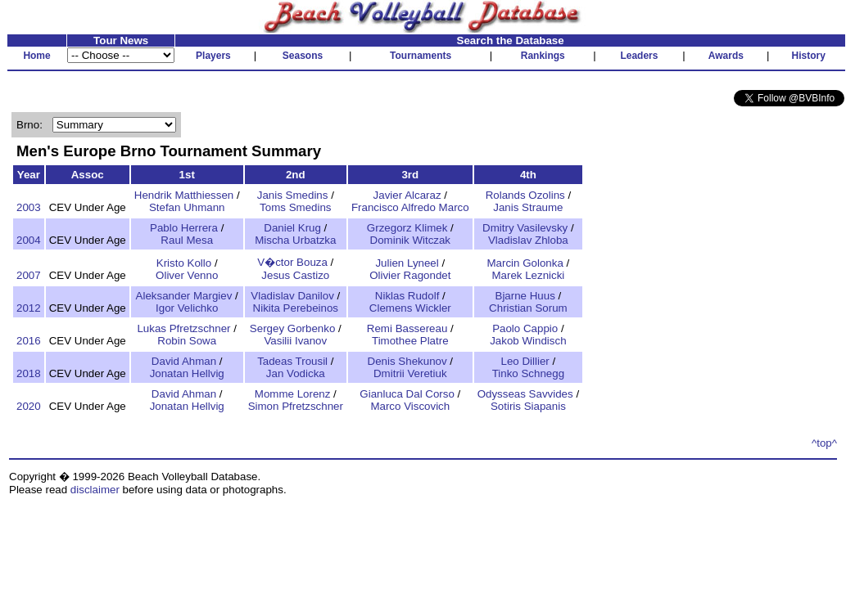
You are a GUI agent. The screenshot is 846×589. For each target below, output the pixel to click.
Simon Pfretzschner (295, 406)
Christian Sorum (528, 308)
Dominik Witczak (410, 240)
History (809, 55)
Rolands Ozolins (525, 195)
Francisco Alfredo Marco (410, 207)
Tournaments (420, 55)
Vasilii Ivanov (295, 341)
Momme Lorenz (293, 394)
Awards (726, 55)
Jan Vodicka (295, 373)
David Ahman (184, 361)
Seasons (303, 55)
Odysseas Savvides (525, 394)
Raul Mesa (187, 240)
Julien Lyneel (406, 263)
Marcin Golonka (525, 263)
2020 (28, 406)
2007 (28, 275)
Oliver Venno (187, 275)
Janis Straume (528, 207)
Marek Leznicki (527, 275)
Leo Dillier (525, 361)
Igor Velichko (187, 308)
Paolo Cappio (525, 328)
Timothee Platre (410, 341)
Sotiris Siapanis (528, 406)
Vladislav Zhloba (528, 240)
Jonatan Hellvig (187, 373)
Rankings (543, 55)
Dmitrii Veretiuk (410, 373)
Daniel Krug (292, 228)
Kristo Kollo (183, 263)
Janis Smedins (292, 195)
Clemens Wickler (410, 308)
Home (36, 55)
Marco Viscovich (410, 406)
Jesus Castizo (295, 275)
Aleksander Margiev (184, 296)
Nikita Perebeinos (295, 308)
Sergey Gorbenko (292, 328)
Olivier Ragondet (409, 275)
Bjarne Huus (525, 296)
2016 (28, 341)
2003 (28, 207)
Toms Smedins (295, 207)
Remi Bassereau (407, 328)
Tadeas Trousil (292, 361)
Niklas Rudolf (407, 296)
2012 (28, 308)
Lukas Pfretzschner (183, 328)
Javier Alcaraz (407, 195)
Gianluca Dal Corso (407, 394)
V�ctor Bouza (292, 262)
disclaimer (95, 489)
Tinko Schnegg (528, 373)
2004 (28, 240)
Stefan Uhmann (187, 207)
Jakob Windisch (528, 341)
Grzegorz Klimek (407, 228)
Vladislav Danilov (292, 296)
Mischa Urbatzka (295, 240)
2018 (28, 373)
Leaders (639, 55)
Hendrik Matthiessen (184, 195)
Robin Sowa (186, 341)
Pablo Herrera (184, 228)
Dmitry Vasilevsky (525, 228)
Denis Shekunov (407, 361)
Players (213, 55)
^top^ (824, 443)
